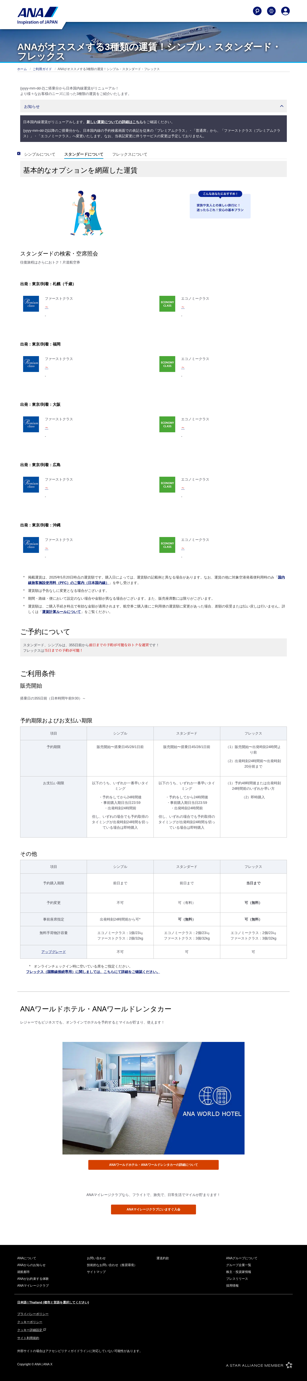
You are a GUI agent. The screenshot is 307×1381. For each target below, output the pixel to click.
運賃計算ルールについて (61, 612)
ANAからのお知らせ (31, 1265)
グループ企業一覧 (238, 1265)
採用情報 (232, 1285)
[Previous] (24, 153)
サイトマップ (96, 1272)
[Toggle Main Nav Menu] (271, 11)
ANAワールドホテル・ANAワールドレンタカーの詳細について (153, 1164)
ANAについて (26, 1258)
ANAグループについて (242, 1258)
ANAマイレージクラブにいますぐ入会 (154, 1209)
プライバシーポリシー (33, 1314)
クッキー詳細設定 (31, 1330)
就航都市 (23, 1272)
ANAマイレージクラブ (33, 1285)
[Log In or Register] (285, 11)
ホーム (22, 69)
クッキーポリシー (29, 1322)
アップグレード (53, 952)
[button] (153, 106)
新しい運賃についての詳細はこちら (115, 122)
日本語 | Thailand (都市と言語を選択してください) (53, 1302)
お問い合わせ (96, 1258)
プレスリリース (237, 1278)
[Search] (257, 11)
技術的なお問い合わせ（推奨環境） (112, 1265)
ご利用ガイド (43, 69)
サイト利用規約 (28, 1338)
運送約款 (162, 1258)
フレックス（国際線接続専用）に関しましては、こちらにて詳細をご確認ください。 (93, 972)
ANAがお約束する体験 (33, 1278)
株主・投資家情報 (238, 1272)
